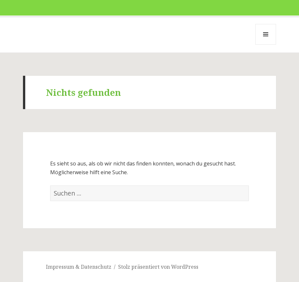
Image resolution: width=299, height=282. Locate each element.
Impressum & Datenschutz (78, 266)
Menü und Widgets (266, 44)
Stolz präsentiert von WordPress (158, 266)
